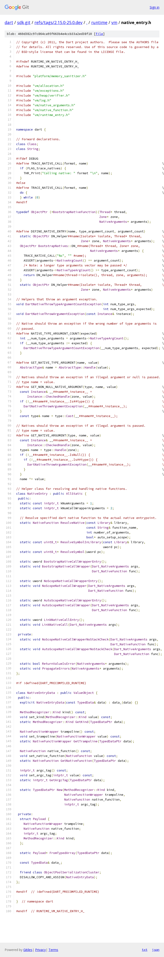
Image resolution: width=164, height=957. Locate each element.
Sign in (154, 7)
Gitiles (27, 950)
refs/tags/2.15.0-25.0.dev (58, 22)
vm (114, 22)
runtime (99, 22)
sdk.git (23, 22)
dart (9, 22)
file (99, 34)
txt (144, 950)
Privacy (40, 950)
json (155, 950)
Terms (53, 950)
